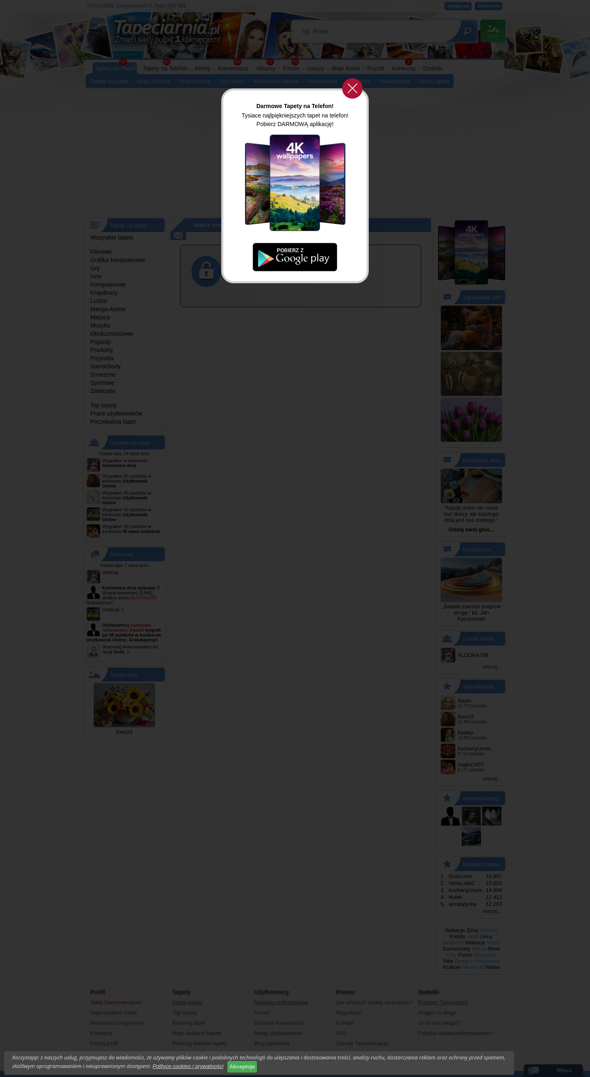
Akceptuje (242, 1066)
